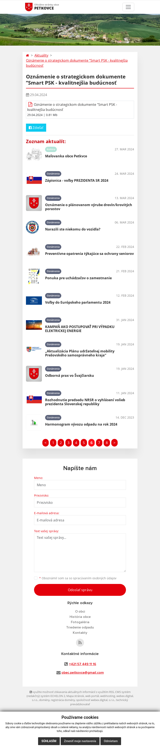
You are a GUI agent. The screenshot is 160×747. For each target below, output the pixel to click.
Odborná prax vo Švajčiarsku (69, 375)
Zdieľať (36, 127)
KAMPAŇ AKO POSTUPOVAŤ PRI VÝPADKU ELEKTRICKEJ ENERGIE (79, 328)
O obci (80, 611)
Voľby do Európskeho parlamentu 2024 (77, 302)
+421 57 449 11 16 (82, 664)
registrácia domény (63, 700)
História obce (80, 617)
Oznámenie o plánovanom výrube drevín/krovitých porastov (88, 206)
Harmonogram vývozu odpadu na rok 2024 (81, 424)
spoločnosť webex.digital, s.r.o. (95, 700)
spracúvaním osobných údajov (94, 578)
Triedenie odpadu (80, 627)
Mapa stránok (75, 696)
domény (44, 700)
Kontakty (80, 632)
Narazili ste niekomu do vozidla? (72, 229)
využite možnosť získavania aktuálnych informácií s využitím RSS (72, 692)
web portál (92, 696)
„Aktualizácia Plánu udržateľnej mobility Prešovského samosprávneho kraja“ (79, 353)
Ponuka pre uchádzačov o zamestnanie (78, 278)
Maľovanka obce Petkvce (66, 156)
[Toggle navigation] (128, 7)
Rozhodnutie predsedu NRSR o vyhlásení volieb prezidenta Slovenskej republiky (85, 402)
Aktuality (41, 55)
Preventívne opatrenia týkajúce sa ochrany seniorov (89, 253)
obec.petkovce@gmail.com (82, 672)
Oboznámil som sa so (77, 578)
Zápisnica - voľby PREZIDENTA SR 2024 (76, 180)
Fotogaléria (80, 622)
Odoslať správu (80, 590)
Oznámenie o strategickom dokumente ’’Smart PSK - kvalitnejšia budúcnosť (77, 63)
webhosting (107, 696)
